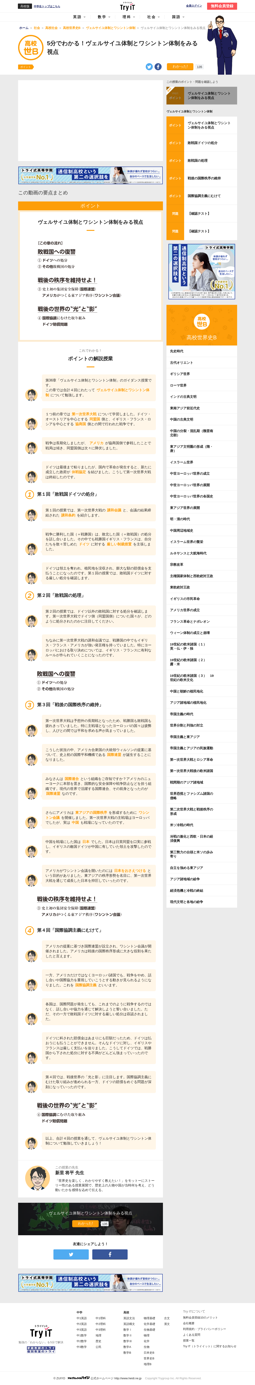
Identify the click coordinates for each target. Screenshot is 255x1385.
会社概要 (189, 1323)
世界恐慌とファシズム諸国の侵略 (191, 796)
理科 (127, 17)
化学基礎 (149, 1324)
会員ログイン (194, 5)
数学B (127, 1352)
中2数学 (82, 1341)
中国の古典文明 (181, 419)
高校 (126, 1312)
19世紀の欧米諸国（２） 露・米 (190, 662)
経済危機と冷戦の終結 (186, 890)
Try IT (127, 6)
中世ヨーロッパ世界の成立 (190, 473)
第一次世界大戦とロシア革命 (191, 759)
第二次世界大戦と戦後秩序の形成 (191, 811)
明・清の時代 (180, 519)
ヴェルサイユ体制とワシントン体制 (189, 111)
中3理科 (101, 1329)
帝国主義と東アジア (185, 737)
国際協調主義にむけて (204, 196)
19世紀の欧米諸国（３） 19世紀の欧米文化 (192, 678)
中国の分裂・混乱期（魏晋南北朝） (191, 433)
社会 (151, 17)
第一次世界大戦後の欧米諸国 (191, 771)
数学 (102, 17)
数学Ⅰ (127, 1329)
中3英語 (82, 1329)
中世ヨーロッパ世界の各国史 (191, 496)
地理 (98, 1335)
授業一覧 (189, 1340)
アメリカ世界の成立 (185, 610)
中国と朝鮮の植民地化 (186, 691)
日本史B (149, 1352)
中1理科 (101, 1318)
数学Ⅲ (127, 1341)
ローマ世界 (178, 385)
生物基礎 (149, 1329)
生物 (146, 1347)
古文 (167, 1318)
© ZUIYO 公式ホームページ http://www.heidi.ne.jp (97, 1378)
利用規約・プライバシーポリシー (204, 1329)
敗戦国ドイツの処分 (202, 143)
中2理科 (101, 1324)
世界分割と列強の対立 (186, 725)
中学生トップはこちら (47, 6)
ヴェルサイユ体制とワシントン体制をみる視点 (209, 95)
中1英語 (82, 1318)
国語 (176, 17)
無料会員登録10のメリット (200, 1317)
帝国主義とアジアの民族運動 (191, 748)
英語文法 (129, 1318)
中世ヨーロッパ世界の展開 (190, 485)
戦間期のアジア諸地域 (186, 782)
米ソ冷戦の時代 (181, 825)
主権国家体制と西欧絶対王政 (191, 576)
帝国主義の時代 (181, 714)
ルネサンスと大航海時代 (188, 553)
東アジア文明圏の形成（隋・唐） (191, 449)
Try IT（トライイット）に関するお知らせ (209, 1346)
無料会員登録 (222, 6)
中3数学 (82, 1347)
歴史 (98, 1341)
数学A (127, 1347)
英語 (77, 17)
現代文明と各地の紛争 (186, 902)
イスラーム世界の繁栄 (186, 542)
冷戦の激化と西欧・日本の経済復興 (191, 839)
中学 (79, 1312)
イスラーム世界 (181, 462)
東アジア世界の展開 (185, 508)
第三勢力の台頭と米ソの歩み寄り (191, 854)
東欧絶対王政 (180, 587)
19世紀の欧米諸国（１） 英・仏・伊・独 (190, 646)
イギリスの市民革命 (185, 599)
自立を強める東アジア (186, 868)
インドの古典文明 (183, 396)
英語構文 (129, 1324)
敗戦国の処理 (198, 160)
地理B (147, 1364)
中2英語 (82, 1324)
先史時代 (176, 351)
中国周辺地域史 (181, 530)
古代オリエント (181, 362)
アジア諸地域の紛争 (185, 879)
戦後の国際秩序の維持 (204, 178)
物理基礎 (149, 1318)
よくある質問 (191, 1334)
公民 (98, 1347)
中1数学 (82, 1335)
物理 (146, 1335)
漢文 (167, 1324)
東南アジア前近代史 (185, 408)
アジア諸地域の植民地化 (188, 702)
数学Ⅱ (127, 1335)
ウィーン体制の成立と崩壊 (190, 633)
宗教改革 (176, 564)
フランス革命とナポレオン (190, 621)
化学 (146, 1341)
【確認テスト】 (199, 213)
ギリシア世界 (180, 374)
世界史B (149, 1358)
